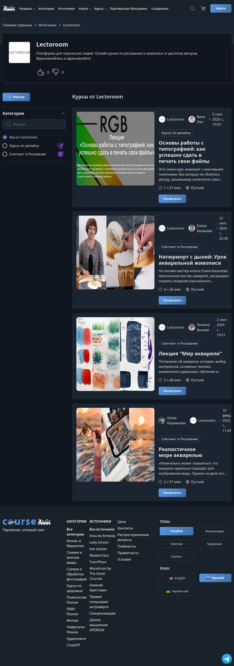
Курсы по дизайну (176, 132)
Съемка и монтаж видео (74, 557)
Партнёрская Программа (128, 9)
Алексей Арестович (98, 587)
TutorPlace (97, 562)
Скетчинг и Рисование (179, 246)
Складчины (159, 9)
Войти (221, 8)
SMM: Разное (72, 611)
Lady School (98, 542)
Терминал (214, 544)
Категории (46, 9)
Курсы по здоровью (75, 588)
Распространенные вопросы (133, 537)
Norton (176, 556)
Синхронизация (102, 613)
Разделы (25, 9)
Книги (83, 9)
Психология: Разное (77, 600)
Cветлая (176, 544)
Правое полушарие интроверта (98, 601)
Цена (122, 521)
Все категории (75, 532)
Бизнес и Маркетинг (75, 543)
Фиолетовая (214, 531)
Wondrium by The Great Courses (100, 573)
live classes (98, 548)
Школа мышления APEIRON (98, 625)
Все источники (101, 529)
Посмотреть (172, 199)
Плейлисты (127, 546)
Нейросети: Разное (76, 629)
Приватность (128, 553)
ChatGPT (73, 645)
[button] (40, 71)
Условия (124, 559)
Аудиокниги (76, 638)
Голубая (176, 531)
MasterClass (99, 555)
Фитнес (73, 620)
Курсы (98, 9)
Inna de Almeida (102, 535)
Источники (66, 9)
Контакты (125, 528)
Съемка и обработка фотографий (77, 574)
